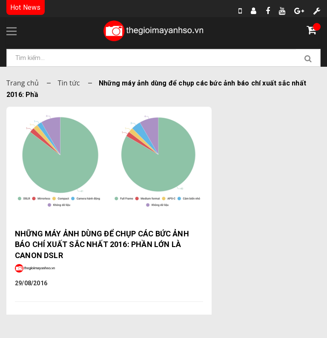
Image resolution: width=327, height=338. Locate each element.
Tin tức (68, 83)
